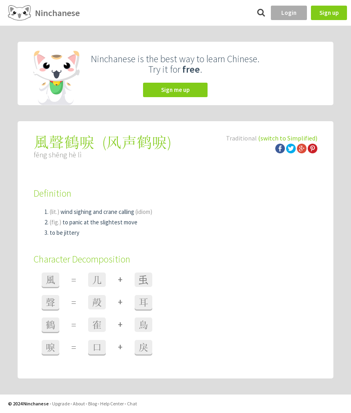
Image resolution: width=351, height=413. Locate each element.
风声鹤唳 (136, 142)
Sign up (329, 12)
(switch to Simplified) (287, 138)
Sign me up (175, 90)
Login (289, 12)
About (79, 404)
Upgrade (61, 404)
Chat (132, 404)
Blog (92, 404)
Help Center (112, 404)
